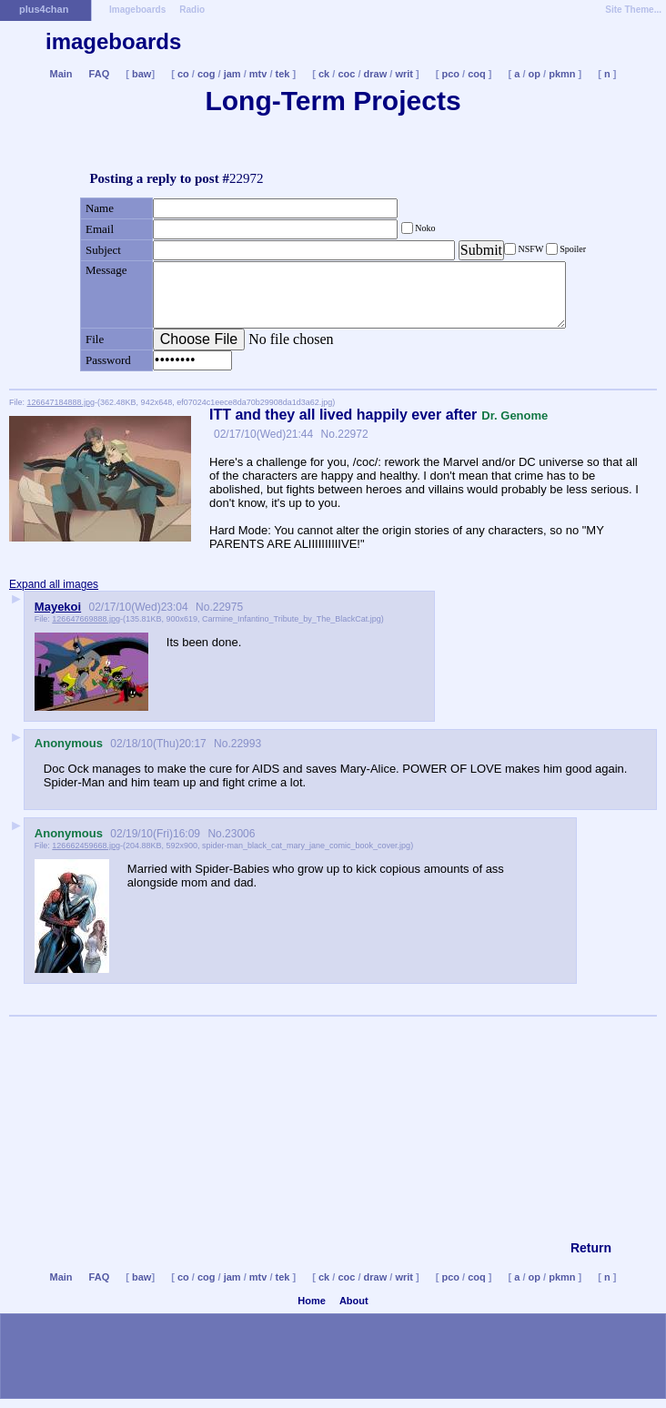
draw (376, 73)
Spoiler (572, 249)
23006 (240, 833)
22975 (228, 607)
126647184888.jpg (61, 402)
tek (283, 73)
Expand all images (53, 584)
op (534, 73)
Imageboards (137, 10)
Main (60, 73)
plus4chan (43, 9)
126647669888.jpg (86, 618)
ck (323, 73)
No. (328, 434)
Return (590, 1248)
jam (232, 73)
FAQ (99, 73)
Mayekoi (58, 606)
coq (477, 73)
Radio (192, 10)
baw (141, 73)
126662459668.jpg (86, 845)
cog (206, 73)
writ (404, 73)
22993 (246, 743)
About (353, 1300)
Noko (424, 228)
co (183, 73)
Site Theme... (633, 10)
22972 (353, 434)
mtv (258, 73)
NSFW (531, 249)
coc (346, 73)
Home (312, 1300)
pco (450, 73)
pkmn (562, 73)
